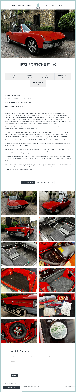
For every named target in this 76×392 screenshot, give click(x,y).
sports (55, 115)
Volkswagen (21, 113)
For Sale (29, 5)
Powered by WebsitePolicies (7, 389)
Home (13, 5)
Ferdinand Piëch (63, 121)
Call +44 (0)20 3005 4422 (45, 182)
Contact (61, 5)
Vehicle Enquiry (28, 182)
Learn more (9, 384)
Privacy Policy (36, 386)
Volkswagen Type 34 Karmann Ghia (17, 117)
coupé (59, 115)
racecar (69, 386)
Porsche (30, 113)
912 (25, 115)
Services (46, 5)
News (53, 5)
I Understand (11, 387)
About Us (21, 5)
